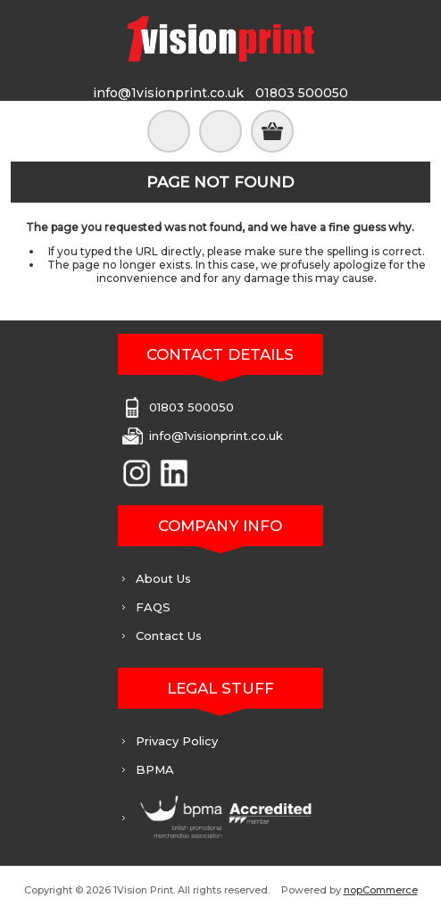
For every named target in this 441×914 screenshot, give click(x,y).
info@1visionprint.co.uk (168, 93)
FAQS (153, 607)
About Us (163, 578)
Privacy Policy (177, 741)
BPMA (155, 769)
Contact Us (169, 635)
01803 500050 (301, 93)
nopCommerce (381, 890)
